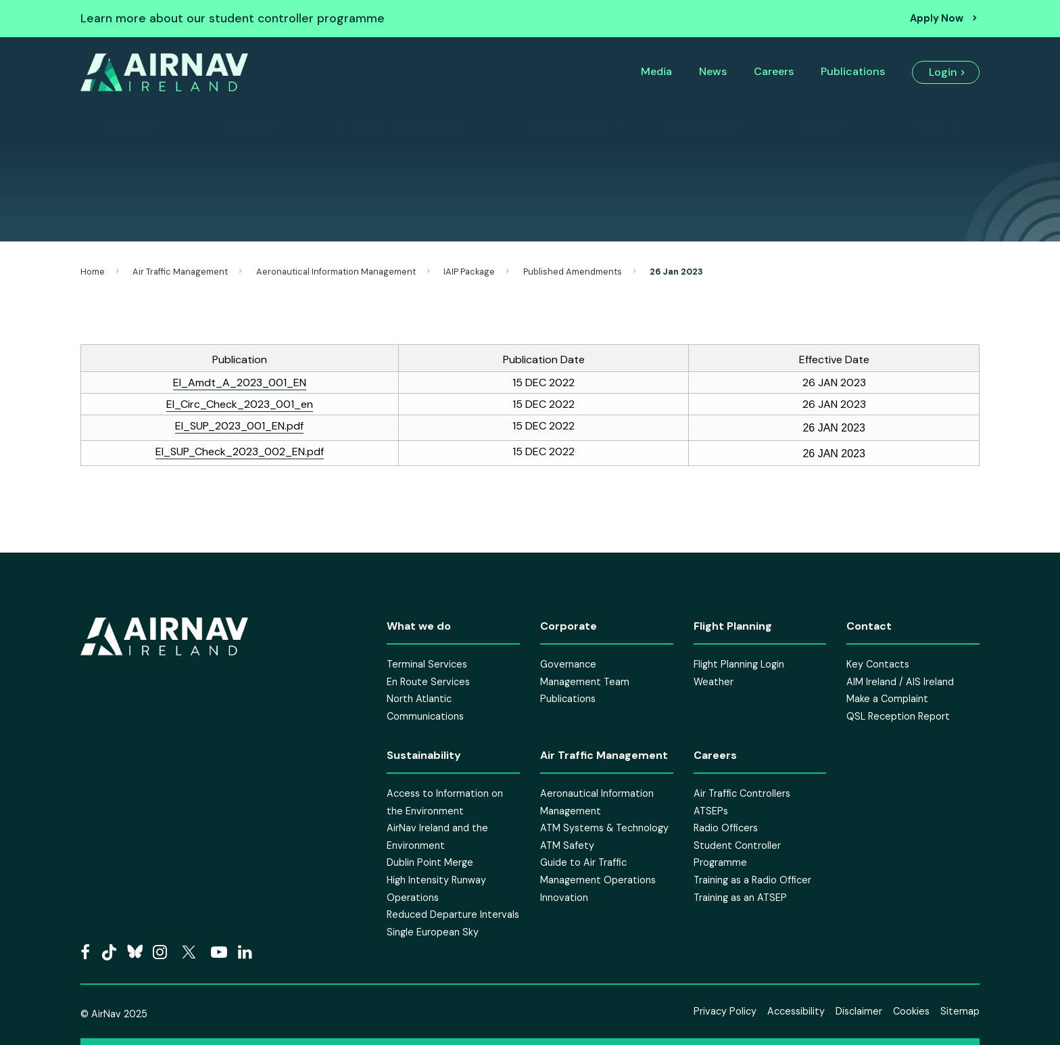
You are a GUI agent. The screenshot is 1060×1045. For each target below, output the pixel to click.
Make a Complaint (887, 699)
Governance (568, 664)
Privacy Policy (725, 1011)
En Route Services (428, 682)
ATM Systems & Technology (604, 828)
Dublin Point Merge (430, 862)
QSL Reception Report (898, 716)
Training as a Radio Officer (752, 880)
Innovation (564, 897)
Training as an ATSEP (740, 897)
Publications (853, 71)
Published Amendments (572, 271)
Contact (823, 127)
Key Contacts (877, 664)
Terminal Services (427, 664)
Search (925, 127)
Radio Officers (726, 828)
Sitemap (960, 1011)
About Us (130, 127)
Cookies (911, 1011)
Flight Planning (565, 127)
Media (656, 71)
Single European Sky (433, 932)
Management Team (584, 682)
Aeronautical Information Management (336, 271)
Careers (774, 71)
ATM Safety (567, 845)
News (713, 71)
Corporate (245, 127)
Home (92, 271)
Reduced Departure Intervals (453, 914)
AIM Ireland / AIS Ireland (900, 682)
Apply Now (936, 18)
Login (943, 72)
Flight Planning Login (739, 664)
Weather (713, 682)
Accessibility (796, 1011)
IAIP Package (469, 271)
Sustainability (703, 127)
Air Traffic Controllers (742, 793)
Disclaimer (859, 1011)
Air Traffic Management (400, 127)
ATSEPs (711, 811)
